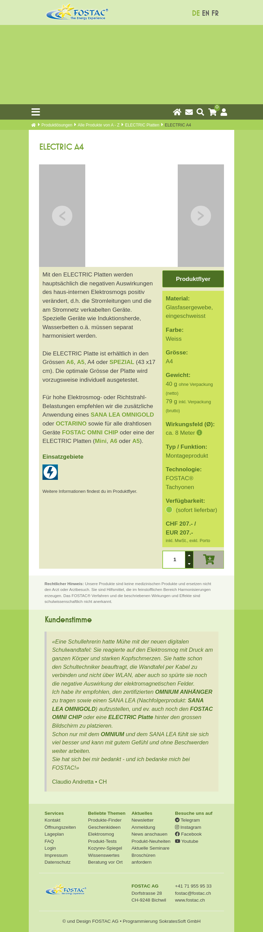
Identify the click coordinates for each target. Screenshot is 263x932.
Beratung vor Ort (105, 862)
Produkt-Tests (102, 841)
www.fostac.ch (190, 900)
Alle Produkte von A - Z (99, 125)
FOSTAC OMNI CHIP (90, 432)
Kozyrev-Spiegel (105, 848)
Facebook (188, 834)
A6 (70, 362)
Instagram (188, 827)
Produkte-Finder (105, 820)
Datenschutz (58, 862)
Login (50, 848)
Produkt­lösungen (56, 125)
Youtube (186, 841)
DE (196, 13)
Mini (101, 441)
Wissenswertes (104, 855)
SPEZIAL (122, 362)
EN (205, 13)
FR (214, 13)
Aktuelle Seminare (151, 848)
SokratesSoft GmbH (180, 921)
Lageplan (54, 834)
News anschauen (149, 834)
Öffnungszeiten (60, 827)
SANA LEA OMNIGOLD (122, 414)
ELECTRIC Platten (142, 125)
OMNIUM (112, 734)
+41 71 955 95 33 (193, 886)
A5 (81, 362)
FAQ (49, 841)
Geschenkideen (104, 827)
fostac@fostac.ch (193, 893)
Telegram (187, 820)
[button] (189, 555)
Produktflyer (193, 279)
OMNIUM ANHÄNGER (183, 692)
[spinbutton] (174, 559)
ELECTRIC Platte (130, 717)
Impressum (56, 855)
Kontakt (52, 820)
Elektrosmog (101, 834)
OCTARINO (71, 423)
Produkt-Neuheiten (151, 841)
